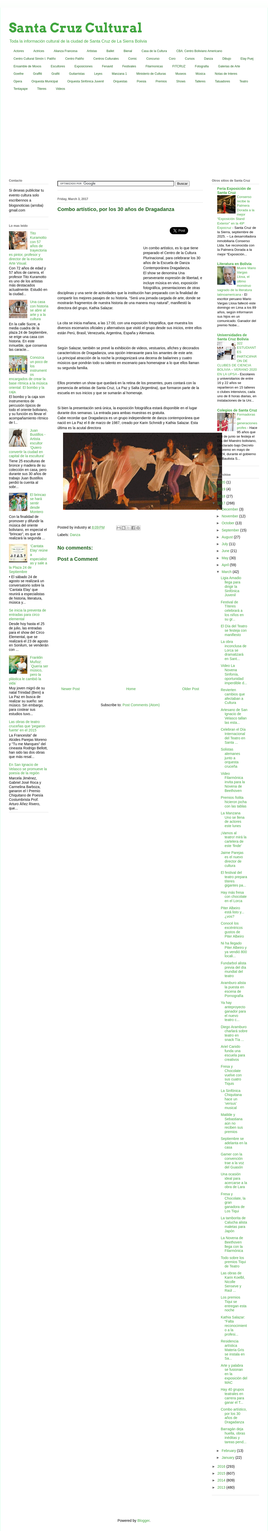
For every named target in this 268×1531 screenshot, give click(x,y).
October (228, 523)
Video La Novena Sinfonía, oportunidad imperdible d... (234, 674)
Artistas (92, 51)
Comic (132, 58)
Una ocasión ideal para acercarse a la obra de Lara (234, 1180)
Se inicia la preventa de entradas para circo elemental (27, 614)
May (225, 558)
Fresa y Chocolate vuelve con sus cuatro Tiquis (231, 1075)
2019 (221, 489)
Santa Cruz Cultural (75, 27)
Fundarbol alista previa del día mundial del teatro (233, 969)
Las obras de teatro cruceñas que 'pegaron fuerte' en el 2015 (27, 726)
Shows (181, 81)
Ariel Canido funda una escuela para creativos (233, 1052)
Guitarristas (77, 74)
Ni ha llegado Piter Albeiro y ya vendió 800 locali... (234, 949)
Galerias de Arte (229, 66)
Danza (208, 58)
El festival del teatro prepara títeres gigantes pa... (234, 878)
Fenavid (107, 66)
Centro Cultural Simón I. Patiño (35, 58)
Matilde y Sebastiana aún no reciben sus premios (232, 1123)
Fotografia (202, 66)
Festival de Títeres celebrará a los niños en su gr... (232, 610)
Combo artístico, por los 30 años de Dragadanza (234, 1415)
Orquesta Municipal (44, 81)
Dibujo (226, 58)
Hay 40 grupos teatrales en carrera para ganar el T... (232, 1395)
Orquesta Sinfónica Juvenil (85, 81)
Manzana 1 (119, 74)
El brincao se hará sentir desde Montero (38, 503)
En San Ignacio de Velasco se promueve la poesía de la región (28, 769)
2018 (221, 496)
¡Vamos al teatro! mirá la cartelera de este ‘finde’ (234, 839)
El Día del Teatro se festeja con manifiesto (234, 630)
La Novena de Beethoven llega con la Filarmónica (232, 1244)
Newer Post (70, 689)
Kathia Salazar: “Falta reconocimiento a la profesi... (234, 1325)
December (230, 509)
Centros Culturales (106, 58)
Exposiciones (84, 66)
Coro (172, 58)
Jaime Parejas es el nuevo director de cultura (232, 859)
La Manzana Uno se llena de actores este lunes (233, 819)
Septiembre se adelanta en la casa (234, 1143)
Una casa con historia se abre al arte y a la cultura (39, 310)
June (226, 551)
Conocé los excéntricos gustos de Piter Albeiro (232, 929)
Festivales (129, 66)
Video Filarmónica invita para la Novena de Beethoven (233, 782)
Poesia (141, 81)
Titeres (41, 89)
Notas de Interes (226, 74)
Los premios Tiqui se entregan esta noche (234, 1303)
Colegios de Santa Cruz (237, 410)
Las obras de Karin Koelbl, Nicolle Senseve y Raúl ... (233, 1281)
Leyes (98, 74)
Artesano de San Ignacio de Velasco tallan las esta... (234, 716)
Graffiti (37, 74)
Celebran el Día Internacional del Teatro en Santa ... (233, 735)
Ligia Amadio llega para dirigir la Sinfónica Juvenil (231, 586)
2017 (221, 503)
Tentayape (21, 89)
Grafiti (56, 74)
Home (131, 689)
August (228, 537)
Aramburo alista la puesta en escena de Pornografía (233, 989)
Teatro (243, 81)
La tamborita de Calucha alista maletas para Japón (234, 1224)
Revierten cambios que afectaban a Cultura (233, 696)
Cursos (190, 58)
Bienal (128, 51)
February (229, 1451)
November (230, 516)
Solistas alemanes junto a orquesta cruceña (230, 757)
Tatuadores (222, 81)
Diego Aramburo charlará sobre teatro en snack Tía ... (234, 1033)
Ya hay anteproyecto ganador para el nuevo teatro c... (233, 1011)
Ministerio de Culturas (151, 74)
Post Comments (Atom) (141, 705)
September (231, 530)
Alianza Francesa (65, 51)
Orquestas (120, 81)
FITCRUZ (178, 66)
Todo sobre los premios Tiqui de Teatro (233, 1262)
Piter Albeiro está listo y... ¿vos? (232, 912)
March (227, 572)
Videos (60, 89)
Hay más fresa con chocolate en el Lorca (234, 896)
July (225, 544)
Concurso (152, 58)
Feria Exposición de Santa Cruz (234, 190)
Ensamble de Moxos (27, 66)
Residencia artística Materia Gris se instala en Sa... (233, 1349)
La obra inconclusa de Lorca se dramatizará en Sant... (234, 650)
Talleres (200, 81)
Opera (18, 81)
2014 (221, 1480)
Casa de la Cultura (154, 51)
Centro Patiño (74, 58)
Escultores (58, 66)
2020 (221, 482)
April (226, 565)
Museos (180, 74)
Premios (161, 81)
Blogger (143, 1520)
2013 (221, 1487)
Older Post (190, 689)
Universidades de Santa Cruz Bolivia (233, 337)
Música (200, 74)
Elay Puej (246, 58)
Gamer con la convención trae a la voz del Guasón (232, 1160)
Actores (19, 51)
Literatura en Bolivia (234, 264)
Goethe (18, 74)
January (228, 1457)
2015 (221, 1473)
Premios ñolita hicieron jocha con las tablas (234, 801)
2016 (221, 1466)
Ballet (110, 51)
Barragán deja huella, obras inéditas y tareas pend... (234, 1435)
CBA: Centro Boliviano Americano (199, 51)
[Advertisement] (134, 136)
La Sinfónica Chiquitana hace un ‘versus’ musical (231, 1099)
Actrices (38, 51)
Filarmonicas (154, 66)
